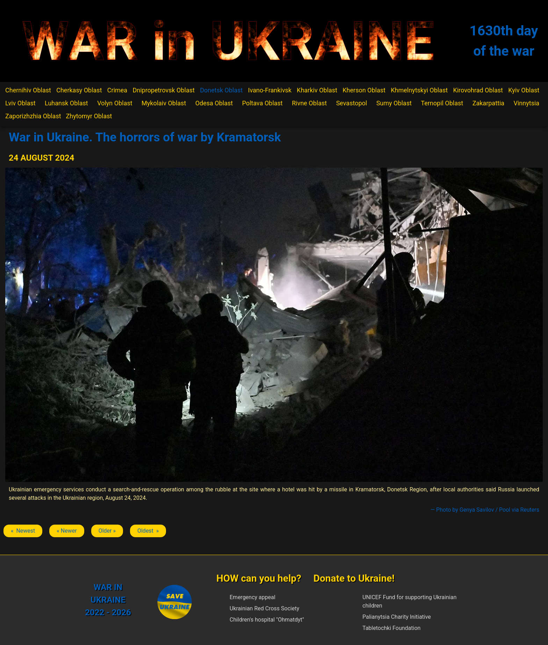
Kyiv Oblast (523, 90)
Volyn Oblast (114, 103)
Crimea (117, 90)
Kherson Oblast (363, 90)
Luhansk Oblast (66, 103)
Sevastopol (351, 103)
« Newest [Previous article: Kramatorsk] (23, 530)
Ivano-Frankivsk (269, 90)
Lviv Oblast (20, 103)
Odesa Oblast (214, 103)
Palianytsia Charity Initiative (396, 617)
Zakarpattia (488, 103)
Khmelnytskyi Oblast (419, 90)
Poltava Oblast (262, 103)
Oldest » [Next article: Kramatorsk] (148, 530)
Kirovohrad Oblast (478, 90)
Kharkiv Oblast (317, 90)
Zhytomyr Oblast (89, 116)
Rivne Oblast (309, 103)
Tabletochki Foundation (391, 628)
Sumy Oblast (394, 103)
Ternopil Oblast (442, 103)
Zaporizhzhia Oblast (33, 116)
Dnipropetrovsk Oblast (163, 90)
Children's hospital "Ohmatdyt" (267, 619)
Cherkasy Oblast (79, 90)
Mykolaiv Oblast (164, 103)
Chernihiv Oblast (28, 90)
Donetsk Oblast (221, 90)
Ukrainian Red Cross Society (264, 608)
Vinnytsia (527, 103)
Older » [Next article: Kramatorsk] (107, 530)
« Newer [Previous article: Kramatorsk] (67, 530)
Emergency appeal (252, 597)
